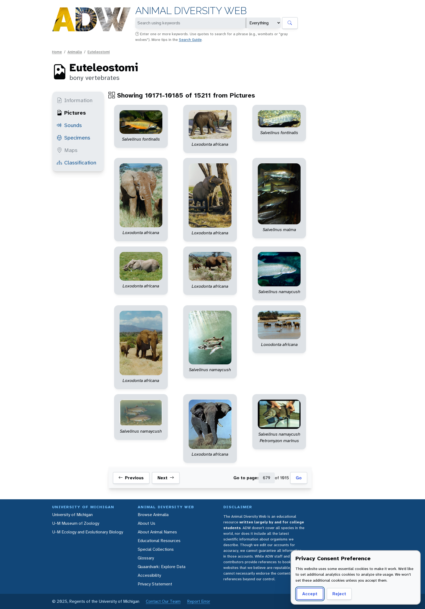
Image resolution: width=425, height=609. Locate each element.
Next (165, 478)
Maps (67, 150)
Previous (131, 478)
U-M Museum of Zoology (75, 523)
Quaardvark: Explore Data (161, 566)
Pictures (71, 113)
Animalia (74, 51)
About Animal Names (157, 532)
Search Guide (190, 39)
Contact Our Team (163, 601)
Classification (76, 162)
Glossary (146, 558)
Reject (339, 594)
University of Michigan (72, 514)
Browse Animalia (153, 514)
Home (57, 51)
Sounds (69, 125)
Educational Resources (159, 540)
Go (299, 478)
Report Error (198, 601)
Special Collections (156, 549)
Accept (309, 594)
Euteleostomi (99, 51)
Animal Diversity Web (191, 11)
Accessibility (149, 575)
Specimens (73, 138)
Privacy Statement (155, 584)
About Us (146, 523)
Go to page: (246, 478)
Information (74, 100)
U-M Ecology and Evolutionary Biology (87, 532)
